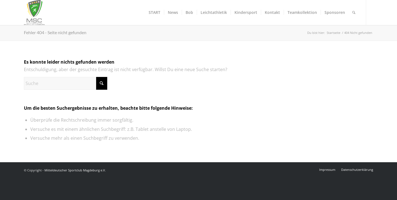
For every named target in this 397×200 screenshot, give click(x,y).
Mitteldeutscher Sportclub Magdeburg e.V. (75, 170)
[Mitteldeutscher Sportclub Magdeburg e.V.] (34, 12)
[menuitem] (154, 12)
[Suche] (354, 12)
